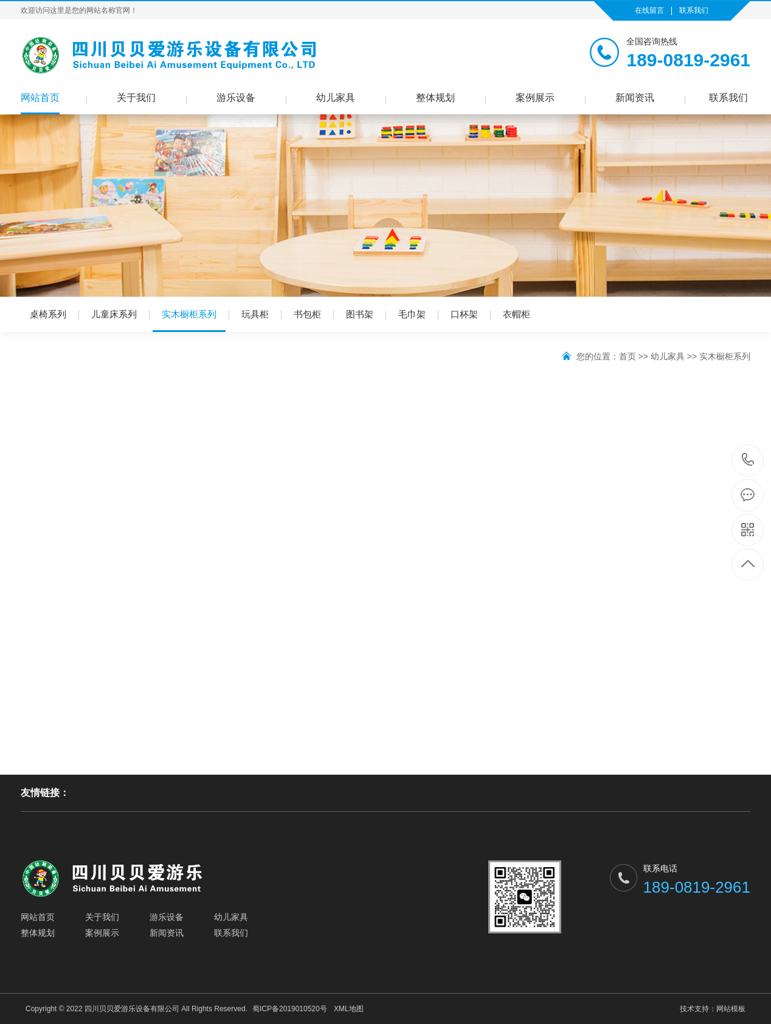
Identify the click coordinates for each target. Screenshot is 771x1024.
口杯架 (464, 314)
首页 (627, 356)
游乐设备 (235, 97)
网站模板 (730, 1009)
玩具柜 (255, 314)
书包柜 (307, 314)
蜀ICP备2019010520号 (289, 1009)
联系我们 (693, 10)
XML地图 (349, 1009)
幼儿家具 (335, 97)
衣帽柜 (516, 314)
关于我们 (136, 97)
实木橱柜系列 (189, 320)
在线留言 (649, 10)
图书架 (359, 314)
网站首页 (40, 97)
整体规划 (435, 97)
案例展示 (535, 97)
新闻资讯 (634, 97)
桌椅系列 (48, 314)
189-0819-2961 (748, 461)
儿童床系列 (114, 314)
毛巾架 (412, 314)
